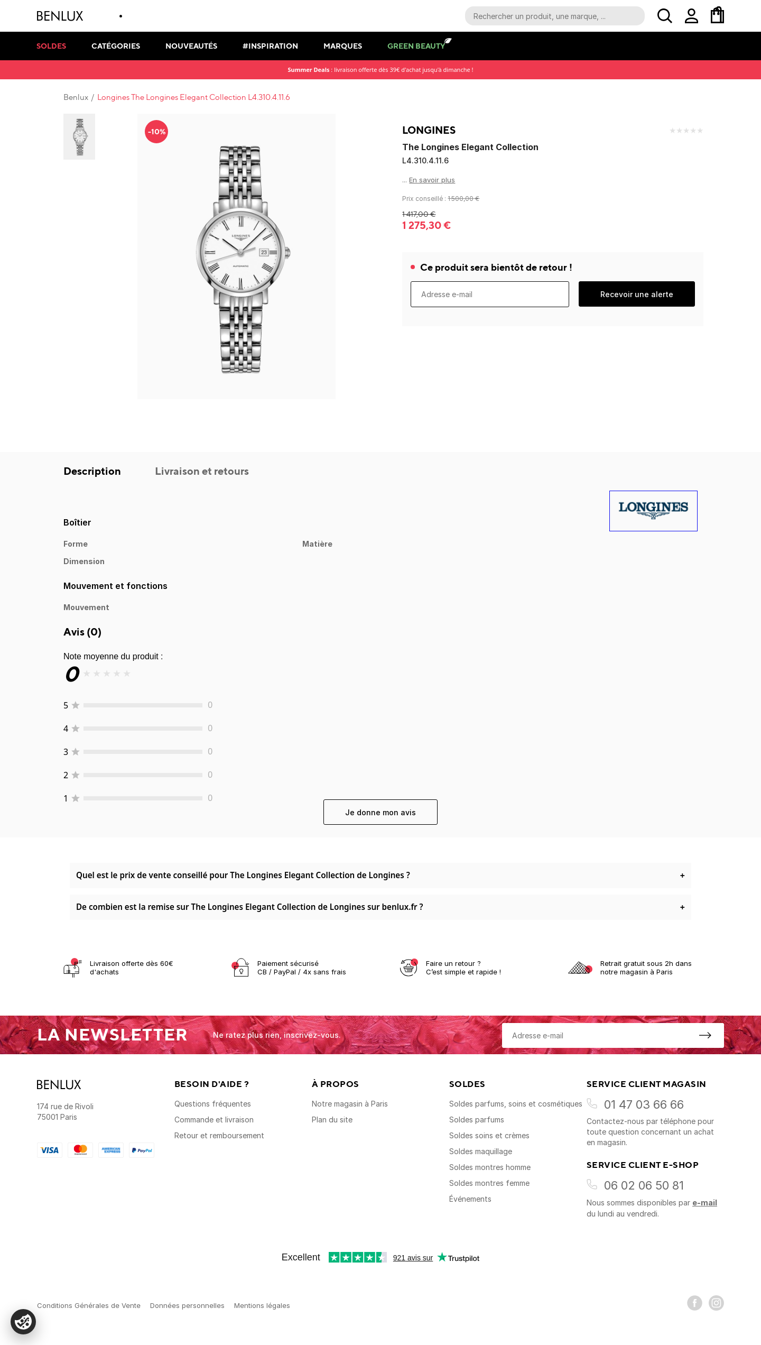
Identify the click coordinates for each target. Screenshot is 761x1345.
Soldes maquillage (480, 1151)
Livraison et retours (202, 470)
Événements (470, 1198)
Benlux (75, 97)
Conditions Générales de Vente (89, 1305)
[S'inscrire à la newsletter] (705, 1035)
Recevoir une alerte (636, 294)
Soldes (51, 45)
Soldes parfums (476, 1119)
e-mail (704, 1202)
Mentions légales (262, 1305)
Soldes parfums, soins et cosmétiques (515, 1103)
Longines (429, 130)
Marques (342, 45)
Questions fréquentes (212, 1103)
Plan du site (332, 1119)
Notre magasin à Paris (350, 1103)
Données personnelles (187, 1305)
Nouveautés (191, 45)
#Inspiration (270, 45)
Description (93, 470)
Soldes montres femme (489, 1182)
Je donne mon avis (380, 812)
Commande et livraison (214, 1119)
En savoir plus (432, 180)
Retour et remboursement (219, 1135)
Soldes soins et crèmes (489, 1135)
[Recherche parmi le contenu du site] (555, 15)
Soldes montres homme (490, 1167)
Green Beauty (416, 45)
